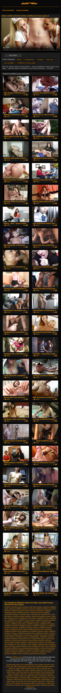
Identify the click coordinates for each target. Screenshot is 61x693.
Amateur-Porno (19, 676)
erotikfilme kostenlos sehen (26, 633)
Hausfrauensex (46, 679)
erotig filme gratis (24, 614)
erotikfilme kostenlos (25, 626)
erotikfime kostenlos (11, 639)
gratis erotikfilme (21, 646)
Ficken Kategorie (22, 10)
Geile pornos (30, 687)
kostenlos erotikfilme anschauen (21, 652)
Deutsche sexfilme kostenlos (37, 674)
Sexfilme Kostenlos (36, 670)
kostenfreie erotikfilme (33, 650)
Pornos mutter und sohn (42, 664)
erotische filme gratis (37, 639)
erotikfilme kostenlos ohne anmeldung (39, 629)
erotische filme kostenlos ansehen (15, 642)
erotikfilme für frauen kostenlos (45, 620)
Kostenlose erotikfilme (14, 670)
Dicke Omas (32, 666)
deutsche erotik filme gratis (13, 607)
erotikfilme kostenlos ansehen (28, 627)
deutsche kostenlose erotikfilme (41, 611)
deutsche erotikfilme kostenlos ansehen (17, 611)
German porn (19, 685)
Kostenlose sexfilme (33, 679)
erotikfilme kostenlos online (39, 631)
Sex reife (27, 681)
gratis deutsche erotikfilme (46, 644)
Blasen (19, 59)
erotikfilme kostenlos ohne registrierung (17, 631)
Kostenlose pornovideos (32, 685)
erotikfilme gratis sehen (18, 624)
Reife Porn (50, 676)
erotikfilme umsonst (22, 637)
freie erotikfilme (33, 644)
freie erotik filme (22, 644)
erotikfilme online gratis (40, 635)
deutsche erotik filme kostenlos (32, 607)
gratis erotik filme (10, 646)
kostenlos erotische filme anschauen (34, 654)
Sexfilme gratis (22, 666)
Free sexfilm (25, 670)
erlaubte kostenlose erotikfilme (40, 612)
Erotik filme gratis (24, 677)
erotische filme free (24, 639)
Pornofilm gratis (36, 677)
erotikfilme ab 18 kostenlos (27, 618)
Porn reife (13, 666)
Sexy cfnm (50, 59)
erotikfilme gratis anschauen (14, 622)
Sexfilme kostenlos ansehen (45, 666)
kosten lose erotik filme (47, 648)
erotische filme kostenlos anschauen (40, 640)
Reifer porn (50, 683)
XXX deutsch (16, 683)
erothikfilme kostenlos (11, 614)
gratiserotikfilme (35, 648)
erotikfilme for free (43, 618)
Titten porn (23, 674)
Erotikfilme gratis (30, 3)
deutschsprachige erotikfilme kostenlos (17, 612)
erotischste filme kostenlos (35, 642)
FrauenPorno (10, 685)
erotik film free (35, 614)
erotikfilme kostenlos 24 (40, 626)
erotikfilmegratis (34, 637)
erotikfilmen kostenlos (47, 637)
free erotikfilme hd (10, 644)
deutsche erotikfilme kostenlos (18, 609)
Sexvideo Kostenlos (12, 677)
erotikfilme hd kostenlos (47, 624)
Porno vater (19, 681)
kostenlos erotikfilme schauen (41, 652)
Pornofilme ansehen (31, 676)
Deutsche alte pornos (13, 664)
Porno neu (46, 670)
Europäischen (29, 59)
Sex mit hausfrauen (27, 664)
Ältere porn (45, 677)
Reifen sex (12, 668)
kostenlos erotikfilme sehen (13, 654)
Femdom (40, 59)
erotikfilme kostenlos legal (18, 629)
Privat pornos (42, 676)
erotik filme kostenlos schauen (41, 616)
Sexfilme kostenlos (23, 672)
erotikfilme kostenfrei (11, 626)
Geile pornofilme (34, 672)
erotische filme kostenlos (19, 640)
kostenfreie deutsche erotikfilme (15, 650)
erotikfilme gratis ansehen (31, 622)
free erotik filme (50, 642)
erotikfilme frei (12, 620)
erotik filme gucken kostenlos (21, 616)
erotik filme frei (45, 614)
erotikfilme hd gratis (33, 624)
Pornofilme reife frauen (38, 681)
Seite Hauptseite (8, 10)
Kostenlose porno (46, 668)
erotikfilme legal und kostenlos (22, 635)
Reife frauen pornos (20, 679)
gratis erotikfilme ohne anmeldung (18, 648)
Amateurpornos (41, 683)
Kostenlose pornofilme (28, 683)
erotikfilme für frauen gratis (26, 63)
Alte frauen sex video (33, 668)
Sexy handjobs (9, 63)
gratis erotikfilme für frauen (36, 646)
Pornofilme (15, 674)
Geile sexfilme (20, 668)
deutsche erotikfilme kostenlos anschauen (42, 609)
